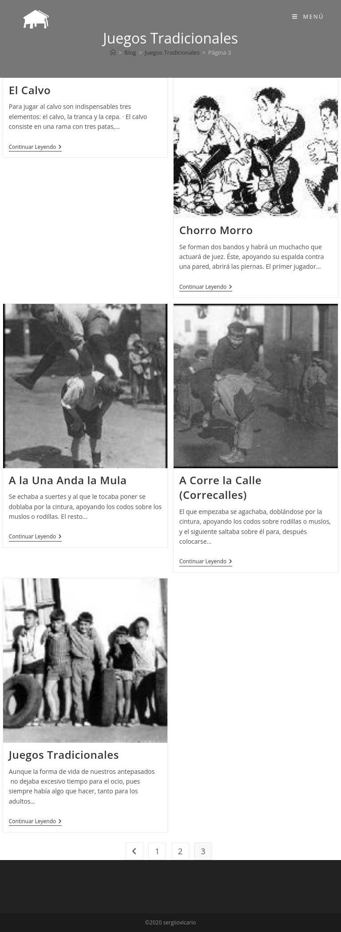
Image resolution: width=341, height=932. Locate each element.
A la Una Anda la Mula (68, 480)
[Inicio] (113, 52)
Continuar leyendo (35, 147)
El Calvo (30, 90)
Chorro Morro (216, 230)
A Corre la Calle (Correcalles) (220, 487)
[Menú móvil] (308, 16)
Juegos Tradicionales (64, 754)
